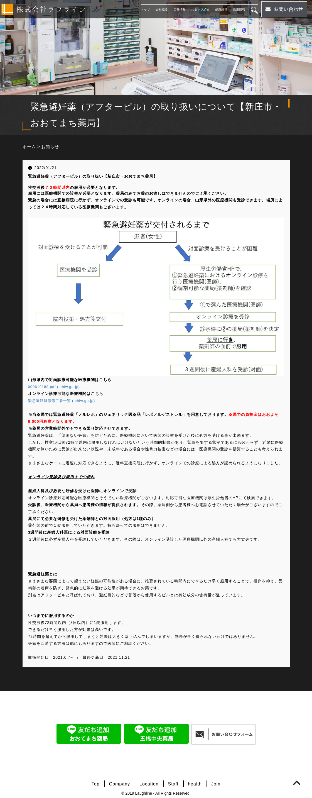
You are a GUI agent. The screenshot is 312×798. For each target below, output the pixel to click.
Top (96, 784)
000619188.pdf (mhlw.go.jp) (55, 386)
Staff (173, 784)
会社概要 (160, 9)
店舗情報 (178, 9)
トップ (144, 9)
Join (215, 784)
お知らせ (51, 146)
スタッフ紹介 (199, 9)
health (195, 784)
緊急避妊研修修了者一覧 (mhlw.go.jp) (64, 400)
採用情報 (238, 9)
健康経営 (220, 9)
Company (119, 784)
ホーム (30, 146)
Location (149, 784)
